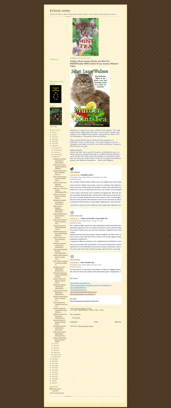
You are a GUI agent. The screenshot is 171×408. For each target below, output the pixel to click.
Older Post (118, 322)
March (55, 352)
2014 (53, 370)
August (56, 156)
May (55, 348)
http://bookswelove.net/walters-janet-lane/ (84, 301)
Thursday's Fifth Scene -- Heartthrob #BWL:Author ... (60, 184)
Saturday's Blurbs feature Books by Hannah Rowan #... (59, 172)
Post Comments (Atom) (86, 326)
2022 (53, 141)
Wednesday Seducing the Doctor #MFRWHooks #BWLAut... (60, 233)
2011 (53, 376)
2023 (53, 139)
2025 (53, 134)
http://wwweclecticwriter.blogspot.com (84, 292)
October (56, 152)
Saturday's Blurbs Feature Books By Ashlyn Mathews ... (60, 215)
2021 (53, 143)
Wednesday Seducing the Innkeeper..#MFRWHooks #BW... (60, 274)
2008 (53, 383)
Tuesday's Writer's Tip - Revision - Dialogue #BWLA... (59, 196)
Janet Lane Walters (56, 389)
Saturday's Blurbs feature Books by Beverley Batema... (59, 339)
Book (75, 309)
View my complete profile (57, 393)
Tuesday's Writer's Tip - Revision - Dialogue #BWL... (59, 321)
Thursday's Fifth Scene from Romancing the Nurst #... (59, 227)
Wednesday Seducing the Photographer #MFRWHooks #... (59, 315)
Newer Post (73, 322)
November (56, 150)
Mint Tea (91, 309)
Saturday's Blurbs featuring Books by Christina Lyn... (60, 298)
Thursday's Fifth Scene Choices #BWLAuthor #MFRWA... (60, 310)
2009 (53, 381)
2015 (53, 367)
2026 (53, 132)
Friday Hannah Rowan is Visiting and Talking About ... (59, 178)
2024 (53, 137)
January (56, 356)
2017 (53, 363)
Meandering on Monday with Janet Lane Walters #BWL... (59, 201)
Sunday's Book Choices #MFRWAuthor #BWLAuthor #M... (59, 333)
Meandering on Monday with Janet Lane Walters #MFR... (59, 160)
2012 (53, 374)
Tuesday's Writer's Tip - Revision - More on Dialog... (59, 280)
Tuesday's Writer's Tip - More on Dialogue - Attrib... (59, 239)
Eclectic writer (60, 10)
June (55, 345)
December (56, 147)
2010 (53, 378)
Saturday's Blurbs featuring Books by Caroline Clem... (60, 256)
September (57, 154)
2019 (53, 359)
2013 (53, 372)
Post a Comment (76, 317)
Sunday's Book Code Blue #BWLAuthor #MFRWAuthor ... (60, 292)
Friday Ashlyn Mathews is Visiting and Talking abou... (60, 221)
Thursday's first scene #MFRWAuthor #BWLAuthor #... (59, 268)
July (55, 343)
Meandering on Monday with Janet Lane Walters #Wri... (59, 327)
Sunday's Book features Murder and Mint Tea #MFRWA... (59, 166)
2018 (53, 361)
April (55, 350)
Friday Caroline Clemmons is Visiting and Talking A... (60, 262)
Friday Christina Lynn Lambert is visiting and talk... (60, 304)
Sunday (102, 309)
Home (96, 322)
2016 (53, 365)
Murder (96, 309)
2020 (53, 145)
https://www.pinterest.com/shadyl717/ (83, 294)
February (56, 354)
